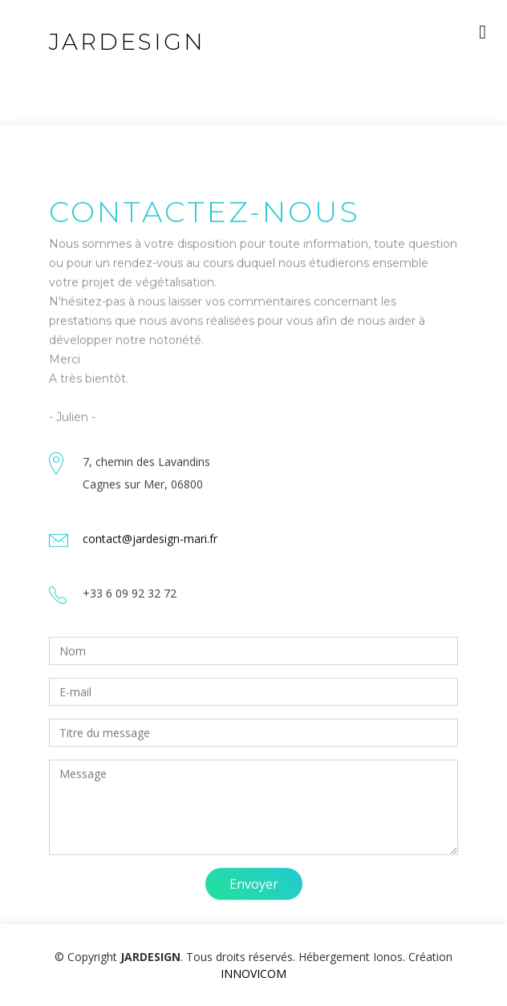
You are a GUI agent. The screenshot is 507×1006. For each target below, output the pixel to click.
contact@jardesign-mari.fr (150, 551)
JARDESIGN (127, 41)
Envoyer (253, 897)
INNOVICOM (253, 973)
